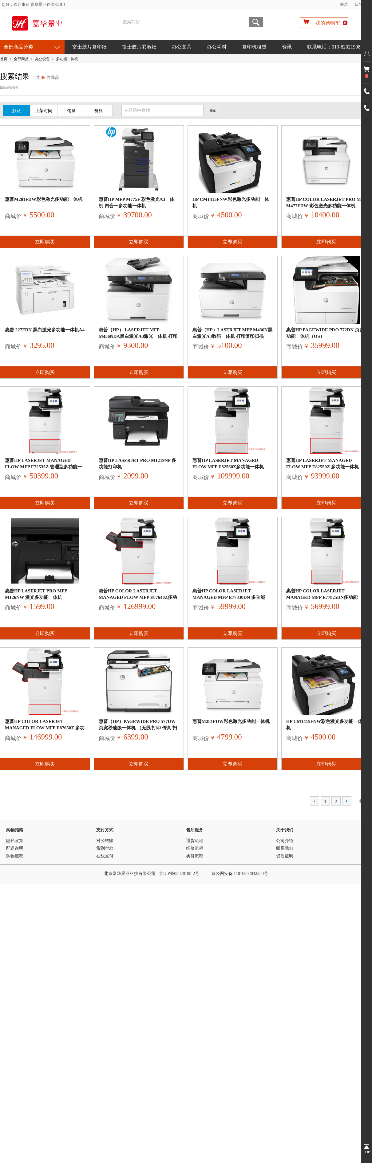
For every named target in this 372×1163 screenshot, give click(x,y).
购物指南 (14, 830)
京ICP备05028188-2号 (179, 873)
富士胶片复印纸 (89, 46)
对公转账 (104, 840)
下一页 (346, 801)
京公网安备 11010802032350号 (239, 873)
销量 (71, 110)
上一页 (314, 801)
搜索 (256, 22)
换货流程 (194, 856)
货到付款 (104, 848)
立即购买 (45, 241)
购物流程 (14, 856)
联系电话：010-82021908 (333, 46)
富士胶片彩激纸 (139, 46)
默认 (16, 110)
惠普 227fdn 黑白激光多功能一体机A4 (45, 329)
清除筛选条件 (9, 87)
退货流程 (194, 840)
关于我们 (284, 830)
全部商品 (21, 59)
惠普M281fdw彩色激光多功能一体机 (43, 199)
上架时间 (43, 110)
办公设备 (42, 59)
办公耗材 (217, 46)
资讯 (287, 46)
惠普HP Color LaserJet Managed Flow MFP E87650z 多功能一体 (45, 728)
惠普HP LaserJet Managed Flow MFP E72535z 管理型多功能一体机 (43, 467)
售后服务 (194, 830)
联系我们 (284, 848)
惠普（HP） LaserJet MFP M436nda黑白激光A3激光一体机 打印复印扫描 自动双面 (138, 336)
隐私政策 (14, 840)
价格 (98, 110)
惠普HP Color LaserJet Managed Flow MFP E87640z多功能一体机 (138, 597)
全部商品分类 (18, 46)
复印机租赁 (254, 46)
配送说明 (14, 848)
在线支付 (104, 856)
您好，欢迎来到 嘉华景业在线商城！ (34, 4)
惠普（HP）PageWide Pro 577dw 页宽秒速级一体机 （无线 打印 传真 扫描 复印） (138, 728)
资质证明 (284, 856)
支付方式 (104, 830)
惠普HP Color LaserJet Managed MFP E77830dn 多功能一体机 (231, 597)
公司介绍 (284, 840)
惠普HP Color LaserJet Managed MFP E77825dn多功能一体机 (324, 597)
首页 (3, 59)
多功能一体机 (67, 59)
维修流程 (194, 848)
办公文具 (182, 46)
